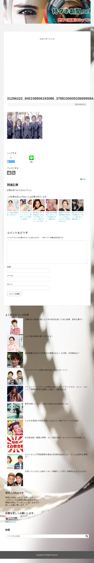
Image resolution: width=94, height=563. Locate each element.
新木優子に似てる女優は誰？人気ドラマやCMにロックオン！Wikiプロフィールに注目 (38, 217)
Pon (84, 179)
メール (10, 276)
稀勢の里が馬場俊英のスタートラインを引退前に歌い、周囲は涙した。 (51, 217)
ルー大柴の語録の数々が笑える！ (12, 214)
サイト (10, 284)
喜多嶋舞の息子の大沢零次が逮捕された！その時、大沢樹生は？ (52, 353)
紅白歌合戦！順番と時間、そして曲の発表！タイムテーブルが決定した (55, 438)
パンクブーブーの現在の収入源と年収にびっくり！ (46, 370)
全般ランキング (10, 522)
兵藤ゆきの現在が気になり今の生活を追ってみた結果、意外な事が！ (54, 319)
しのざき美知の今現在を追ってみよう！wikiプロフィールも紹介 (52, 421)
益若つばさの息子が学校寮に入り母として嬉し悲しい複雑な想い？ (77, 216)
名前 (9, 267)
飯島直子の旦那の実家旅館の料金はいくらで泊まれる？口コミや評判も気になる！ (64, 217)
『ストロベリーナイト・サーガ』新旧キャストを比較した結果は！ (25, 216)
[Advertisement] (29, 66)
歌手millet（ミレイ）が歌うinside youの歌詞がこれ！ (47, 404)
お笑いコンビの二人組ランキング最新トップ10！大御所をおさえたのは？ (56, 471)
